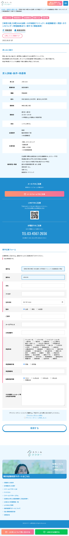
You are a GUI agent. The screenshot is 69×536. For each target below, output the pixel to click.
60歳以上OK (7, 18)
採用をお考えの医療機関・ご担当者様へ (16, 499)
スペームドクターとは (10, 489)
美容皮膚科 (25, 87)
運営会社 (7, 515)
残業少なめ (36, 18)
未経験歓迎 (27, 18)
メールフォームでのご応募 (34, 194)
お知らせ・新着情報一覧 (11, 502)
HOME (3, 9)
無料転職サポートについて (12, 509)
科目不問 (45, 18)
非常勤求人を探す (9, 486)
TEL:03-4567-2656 (34, 233)
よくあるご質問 (8, 506)
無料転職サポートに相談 (55, 3)
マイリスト (7, 493)
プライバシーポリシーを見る (34, 416)
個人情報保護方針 (9, 512)
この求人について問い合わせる (17, 532)
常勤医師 (24, 93)
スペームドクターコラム (11, 496)
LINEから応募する (51, 532)
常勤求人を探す (9, 483)
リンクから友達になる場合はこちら (34, 208)
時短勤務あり (18, 18)
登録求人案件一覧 (12, 9)
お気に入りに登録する (12, 36)
